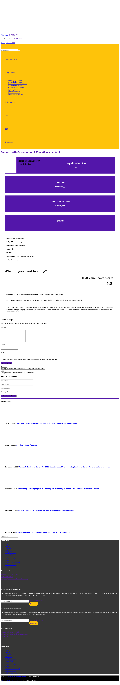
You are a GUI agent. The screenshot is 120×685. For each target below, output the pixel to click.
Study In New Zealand (12, 565)
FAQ (6, 115)
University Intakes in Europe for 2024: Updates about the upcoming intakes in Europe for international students (64, 469)
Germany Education (16, 87)
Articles (7, 549)
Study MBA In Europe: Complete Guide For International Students (42, 535)
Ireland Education (15, 86)
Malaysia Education (15, 95)
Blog (6, 129)
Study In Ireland (10, 567)
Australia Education (15, 82)
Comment (4, 327)
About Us (8, 551)
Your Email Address (36, 603)
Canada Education (15, 80)
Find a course (10, 102)
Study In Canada (10, 561)
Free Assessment (11, 59)
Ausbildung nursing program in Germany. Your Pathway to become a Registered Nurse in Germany (58, 491)
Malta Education (14, 91)
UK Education (13, 89)
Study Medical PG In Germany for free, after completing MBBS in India (46, 513)
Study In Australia (11, 569)
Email (3, 354)
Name (3, 347)
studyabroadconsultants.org (16, 679)
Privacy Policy (9, 557)
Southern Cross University (27, 447)
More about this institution (28, 167)
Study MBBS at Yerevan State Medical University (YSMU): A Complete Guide (46, 425)
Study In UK (9, 563)
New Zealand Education (17, 84)
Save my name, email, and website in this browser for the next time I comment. (30, 362)
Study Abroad (10, 73)
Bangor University (29, 160)
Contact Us (9, 142)
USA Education (14, 93)
